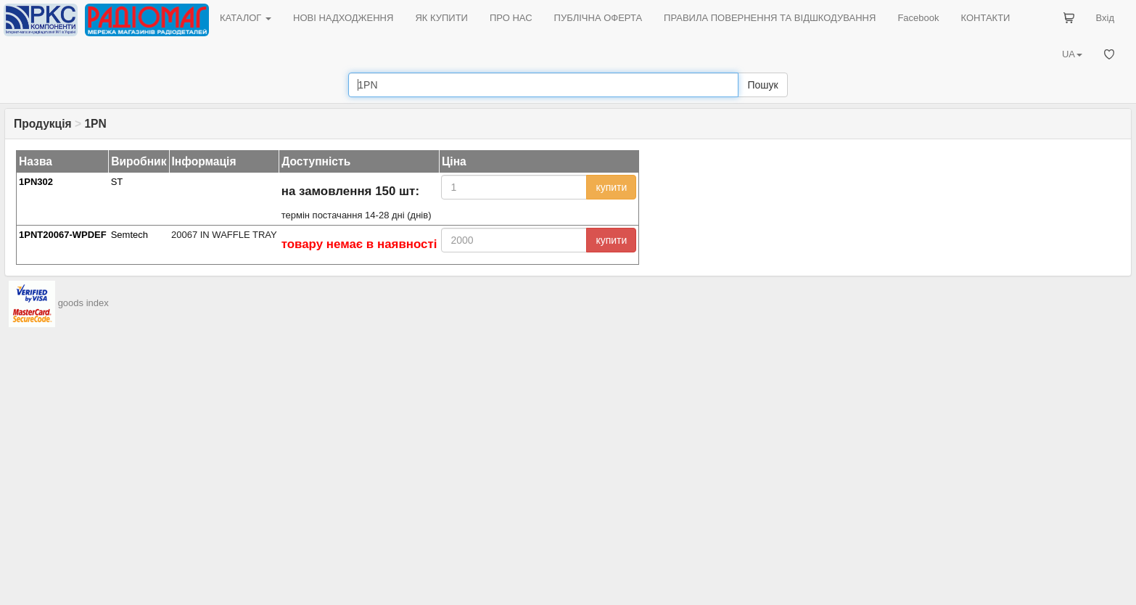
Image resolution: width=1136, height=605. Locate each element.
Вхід (1105, 17)
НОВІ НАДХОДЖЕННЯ (343, 17)
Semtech (129, 234)
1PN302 (36, 181)
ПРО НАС (511, 17)
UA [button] (1072, 54)
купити (611, 187)
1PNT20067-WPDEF (63, 234)
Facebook (918, 17)
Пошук (762, 85)
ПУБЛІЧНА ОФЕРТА (598, 17)
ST (117, 181)
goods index (83, 302)
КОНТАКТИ (985, 17)
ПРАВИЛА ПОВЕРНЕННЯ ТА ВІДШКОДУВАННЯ (770, 17)
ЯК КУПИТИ (441, 17)
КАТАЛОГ (245, 17)
